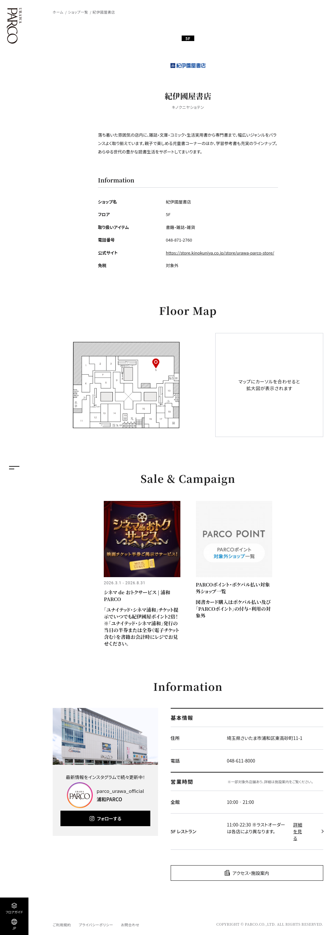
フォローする (109, 818)
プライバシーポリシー (96, 924)
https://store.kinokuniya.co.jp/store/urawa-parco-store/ (220, 253)
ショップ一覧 (78, 12)
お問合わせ (130, 924)
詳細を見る (297, 831)
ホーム (58, 12)
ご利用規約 (62, 924)
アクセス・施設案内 (250, 873)
